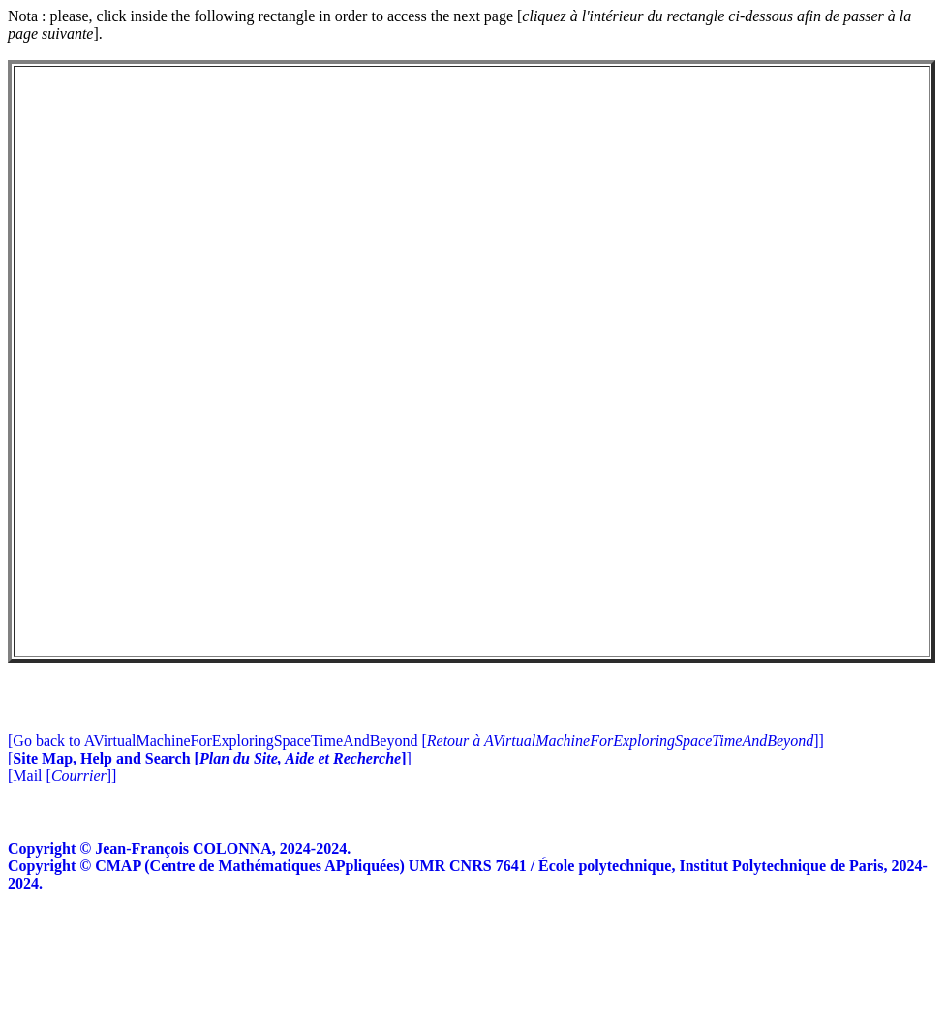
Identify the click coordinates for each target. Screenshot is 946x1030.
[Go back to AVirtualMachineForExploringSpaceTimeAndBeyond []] (416, 857)
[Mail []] (62, 892)
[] (210, 874)
